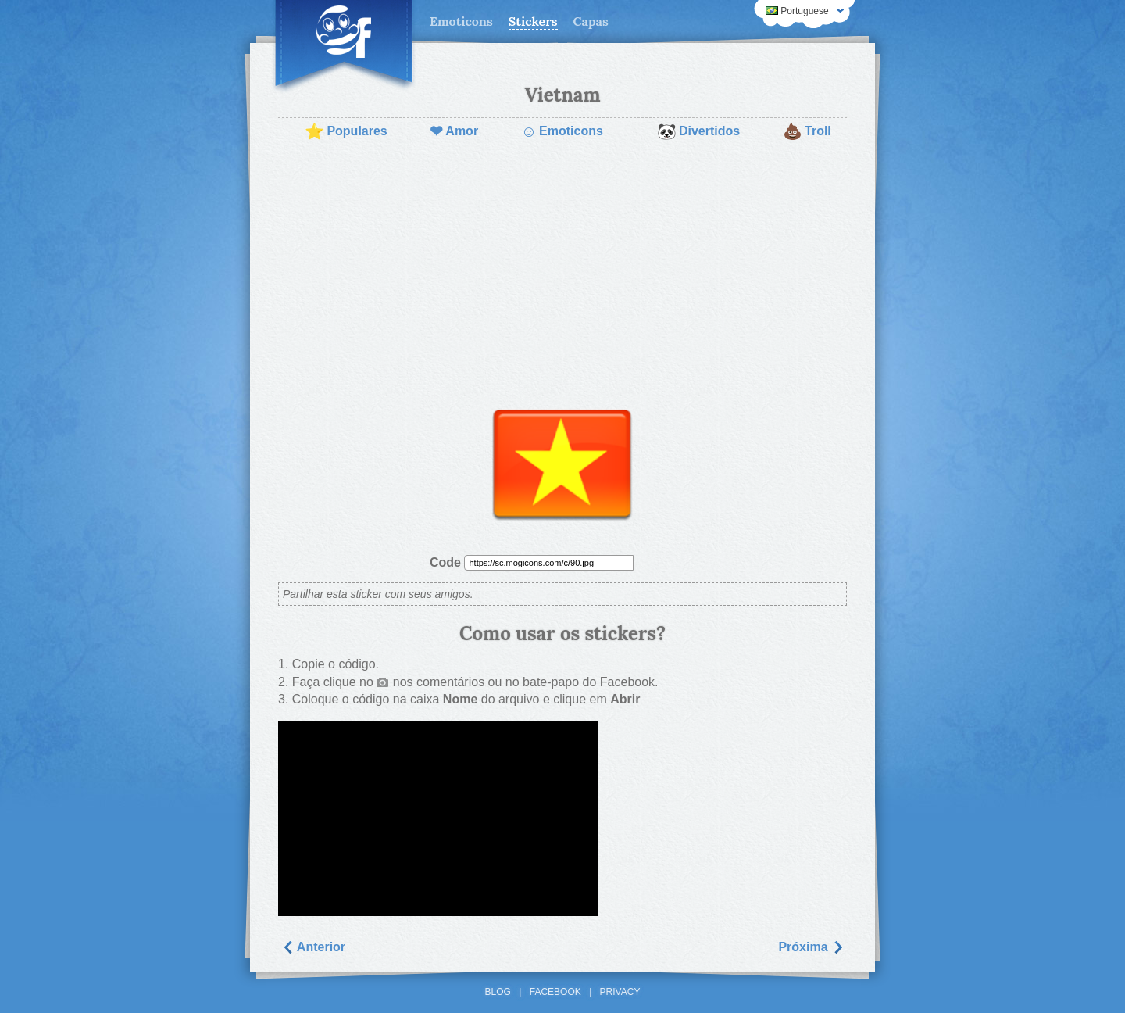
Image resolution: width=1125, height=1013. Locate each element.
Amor (454, 131)
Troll (807, 131)
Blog (498, 991)
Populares (346, 131)
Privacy (620, 991)
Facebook (555, 991)
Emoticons (461, 21)
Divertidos (698, 131)
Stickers (533, 21)
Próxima (811, 947)
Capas (591, 21)
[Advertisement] (562, 270)
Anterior (313, 947)
